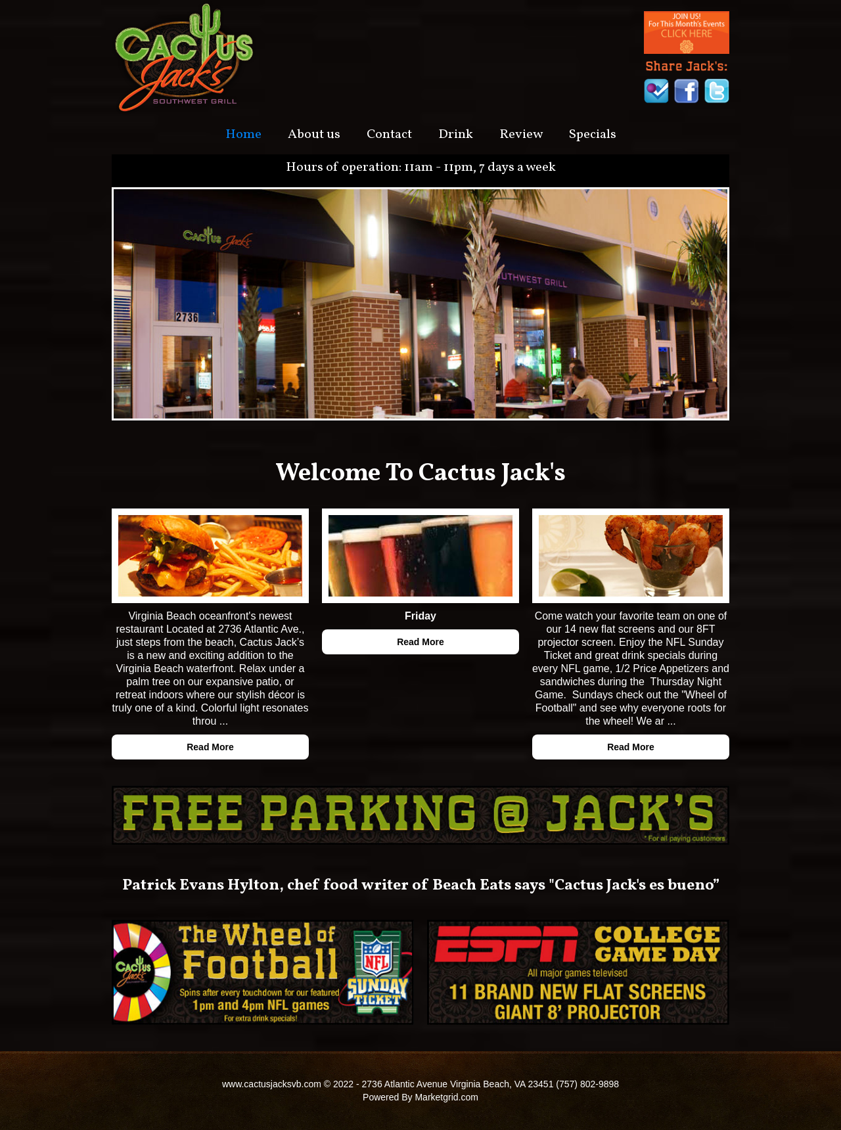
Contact (389, 134)
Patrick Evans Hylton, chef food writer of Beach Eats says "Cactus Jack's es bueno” (420, 885)
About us (314, 134)
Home (243, 134)
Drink (455, 134)
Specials (592, 134)
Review (521, 134)
